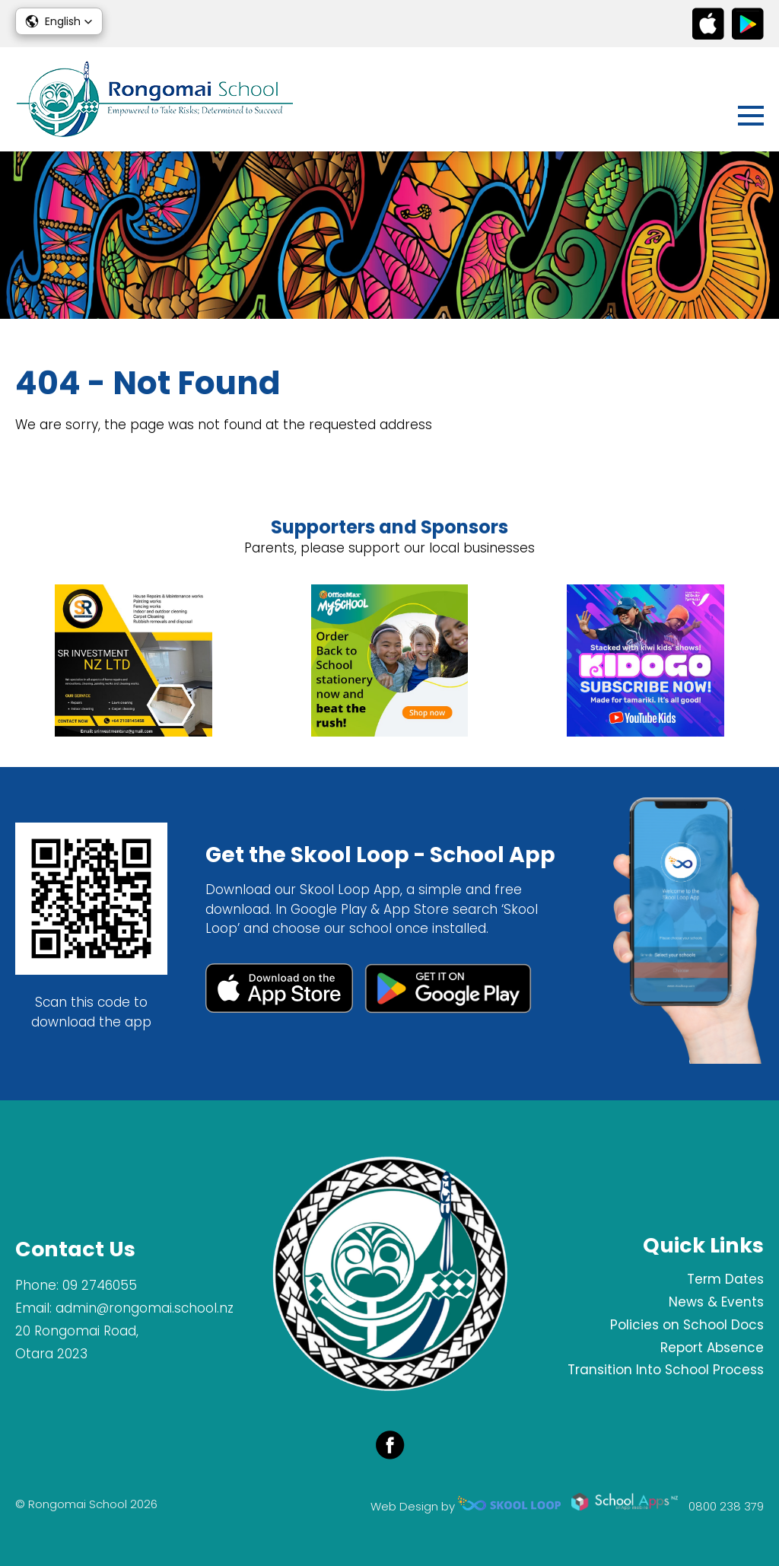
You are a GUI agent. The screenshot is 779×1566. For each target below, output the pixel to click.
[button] (59, 21)
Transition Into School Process (666, 1370)
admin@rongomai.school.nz (145, 1308)
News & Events (716, 1302)
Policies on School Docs (687, 1325)
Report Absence (712, 1347)
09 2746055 (99, 1285)
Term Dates (725, 1279)
